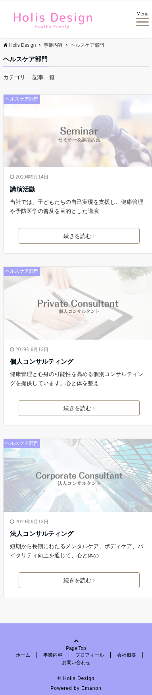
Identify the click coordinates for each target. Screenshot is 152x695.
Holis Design (19, 45)
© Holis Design (76, 678)
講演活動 (22, 189)
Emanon (91, 688)
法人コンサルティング (41, 533)
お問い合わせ (76, 662)
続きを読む (79, 236)
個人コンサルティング (41, 361)
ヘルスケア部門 (21, 99)
